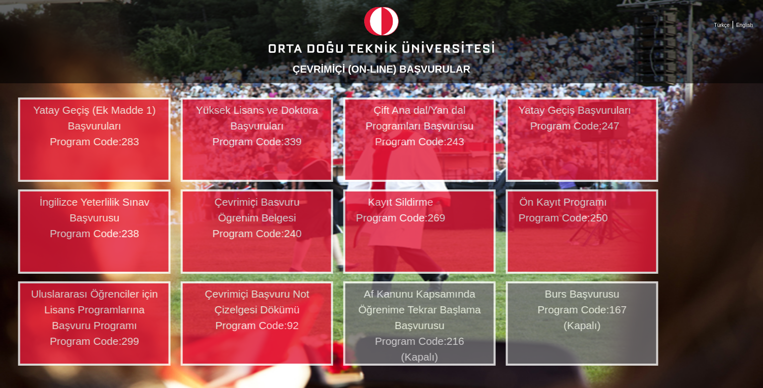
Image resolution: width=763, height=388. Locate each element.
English (744, 25)
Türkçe (722, 25)
